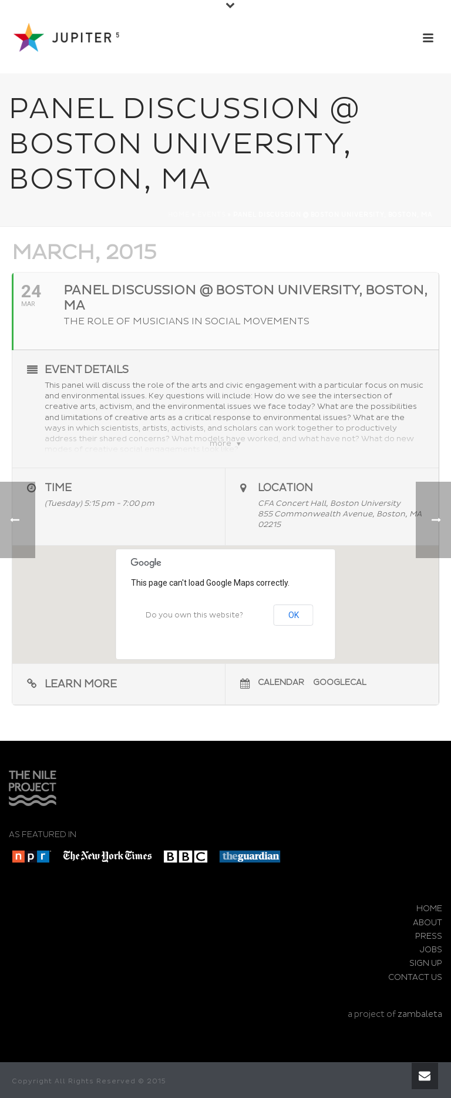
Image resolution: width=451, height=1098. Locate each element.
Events (211, 215)
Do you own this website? (194, 615)
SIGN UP (425, 963)
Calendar (281, 682)
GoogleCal (339, 682)
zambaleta (420, 1014)
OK (293, 615)
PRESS (428, 936)
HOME (429, 909)
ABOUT (427, 923)
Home (179, 215)
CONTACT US (415, 977)
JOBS (431, 950)
